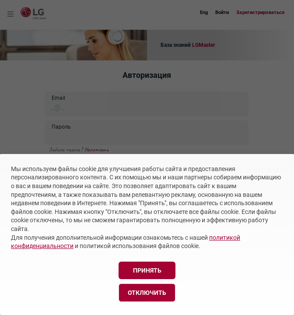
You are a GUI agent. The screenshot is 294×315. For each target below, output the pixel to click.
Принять (147, 270)
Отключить (147, 292)
